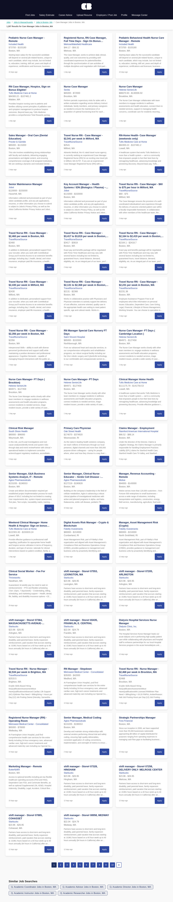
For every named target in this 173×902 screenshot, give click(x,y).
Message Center (139, 15)
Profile (124, 15)
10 (112, 865)
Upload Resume (84, 15)
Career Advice (65, 15)
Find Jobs (30, 15)
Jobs (8, 22)
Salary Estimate (46, 15)
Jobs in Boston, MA (44, 22)
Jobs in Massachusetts (23, 22)
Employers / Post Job (106, 15)
